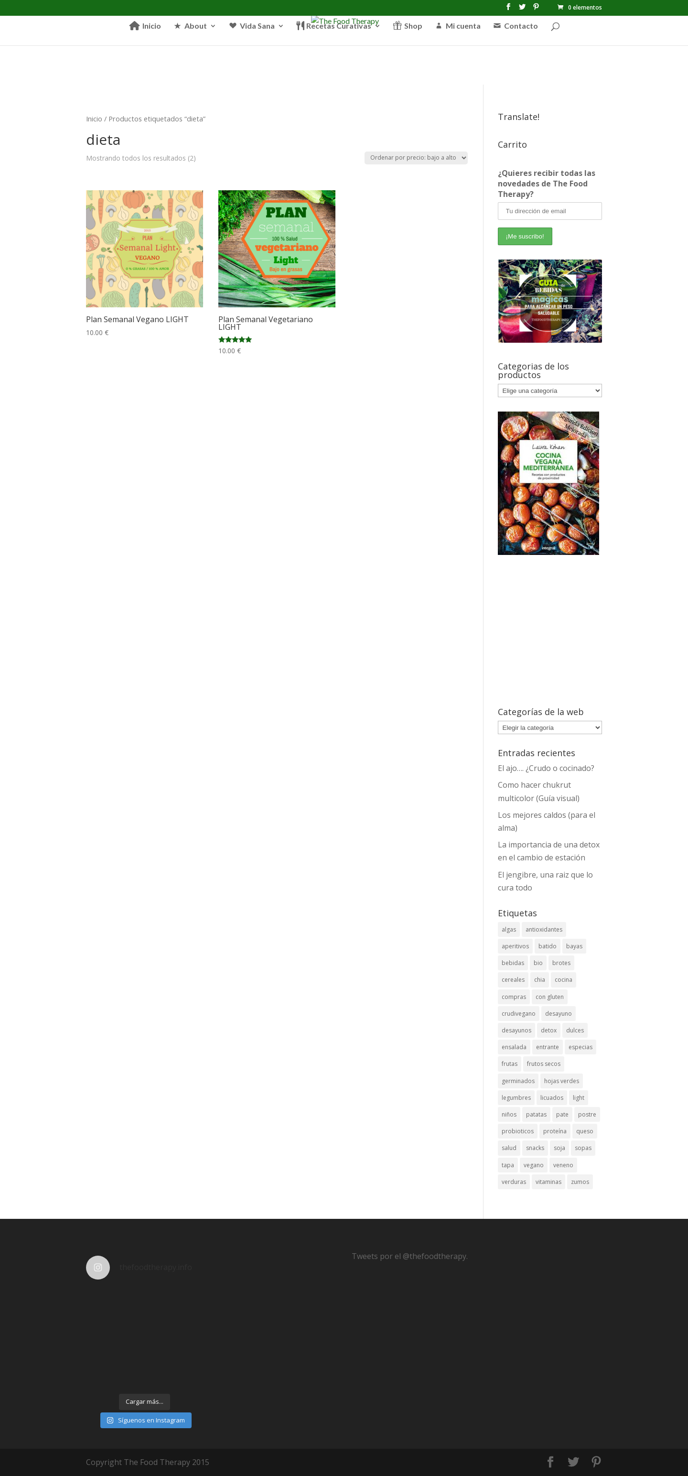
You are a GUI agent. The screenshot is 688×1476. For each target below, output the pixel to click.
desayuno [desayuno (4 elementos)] (558, 1013)
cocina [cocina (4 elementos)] (563, 980)
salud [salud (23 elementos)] (509, 1148)
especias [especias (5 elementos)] (580, 1047)
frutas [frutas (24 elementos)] (509, 1064)
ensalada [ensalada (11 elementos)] (514, 1047)
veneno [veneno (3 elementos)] (563, 1165)
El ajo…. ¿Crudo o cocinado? (546, 768)
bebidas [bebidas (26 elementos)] (513, 963)
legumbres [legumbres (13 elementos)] (516, 1098)
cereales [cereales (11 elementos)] (513, 980)
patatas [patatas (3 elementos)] (536, 1114)
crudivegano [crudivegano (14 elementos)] (519, 1013)
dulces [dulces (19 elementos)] (575, 1030)
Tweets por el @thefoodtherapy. (410, 1256)
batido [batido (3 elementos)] (547, 946)
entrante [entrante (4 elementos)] (547, 1047)
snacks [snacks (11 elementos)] (535, 1148)
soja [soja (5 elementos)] (559, 1148)
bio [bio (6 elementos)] (538, 963)
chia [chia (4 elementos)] (539, 980)
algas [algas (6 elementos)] (509, 929)
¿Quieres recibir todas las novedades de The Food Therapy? (546, 183)
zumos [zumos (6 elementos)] (580, 1182)
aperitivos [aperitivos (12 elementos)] (515, 946)
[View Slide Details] (550, 301)
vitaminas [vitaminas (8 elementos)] (548, 1182)
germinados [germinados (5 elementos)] (518, 1081)
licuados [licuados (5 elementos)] (551, 1098)
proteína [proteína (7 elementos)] (555, 1131)
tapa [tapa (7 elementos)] (508, 1165)
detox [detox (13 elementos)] (549, 1030)
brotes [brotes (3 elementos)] (561, 963)
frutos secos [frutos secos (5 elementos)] (543, 1064)
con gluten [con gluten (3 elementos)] (550, 997)
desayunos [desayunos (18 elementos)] (516, 1030)
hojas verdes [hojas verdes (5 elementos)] (561, 1081)
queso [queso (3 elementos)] (584, 1131)
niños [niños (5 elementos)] (509, 1114)
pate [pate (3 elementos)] (562, 1114)
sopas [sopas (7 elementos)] (583, 1148)
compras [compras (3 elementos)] (514, 997)
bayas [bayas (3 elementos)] (574, 946)
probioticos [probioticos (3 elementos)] (518, 1131)
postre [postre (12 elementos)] (587, 1114)
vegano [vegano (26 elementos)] (534, 1165)
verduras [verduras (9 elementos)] (514, 1182)
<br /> (550, 631)
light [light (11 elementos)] (578, 1098)
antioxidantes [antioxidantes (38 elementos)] (544, 929)
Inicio (94, 118)
